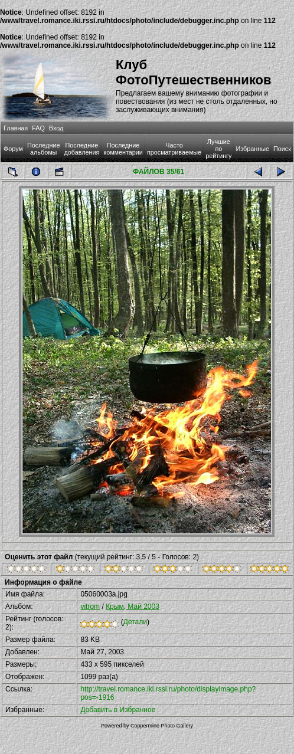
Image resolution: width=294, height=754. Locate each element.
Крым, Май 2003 (132, 606)
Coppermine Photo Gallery (161, 726)
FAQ (38, 128)
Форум (13, 148)
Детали (135, 622)
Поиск (282, 148)
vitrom (90, 606)
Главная (16, 128)
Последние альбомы (43, 149)
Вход (56, 128)
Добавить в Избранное (117, 710)
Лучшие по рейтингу (218, 148)
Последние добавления (81, 149)
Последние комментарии (123, 149)
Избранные (252, 148)
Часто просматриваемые (174, 149)
